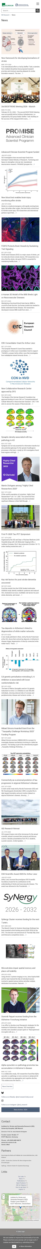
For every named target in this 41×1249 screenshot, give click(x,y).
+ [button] (3, 1195)
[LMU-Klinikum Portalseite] (8, 4)
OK (14, 1246)
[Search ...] (18, 11)
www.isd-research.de (8, 1142)
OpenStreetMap (29, 1220)
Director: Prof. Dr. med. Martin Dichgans (14, 1131)
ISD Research (5, 15)
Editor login (21, 1231)
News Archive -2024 (20, 1109)
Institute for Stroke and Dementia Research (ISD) (17, 1126)
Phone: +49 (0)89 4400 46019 (11, 1140)
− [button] (3, 1198)
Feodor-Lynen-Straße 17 (10, 1135)
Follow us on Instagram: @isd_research (14, 1105)
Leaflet (21, 1220)
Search (38, 10)
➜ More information (25, 1246)
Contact (5, 1121)
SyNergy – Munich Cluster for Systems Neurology (15, 1165)
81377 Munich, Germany (9, 1137)
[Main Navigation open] (38, 3)
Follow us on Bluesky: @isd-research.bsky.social (17, 1097)
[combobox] (20, 11)
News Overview (7, 1086)
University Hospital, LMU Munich (12, 1128)
